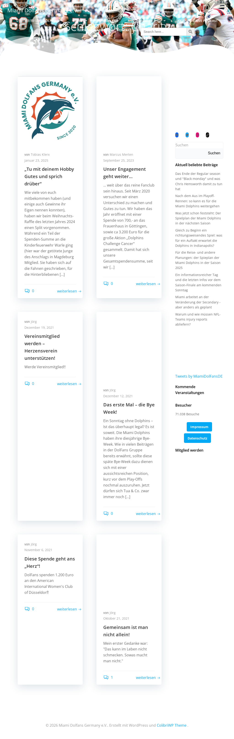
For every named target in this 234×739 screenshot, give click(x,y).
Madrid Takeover (54, 30)
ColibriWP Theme (171, 725)
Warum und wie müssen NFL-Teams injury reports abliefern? (198, 319)
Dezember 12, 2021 (118, 396)
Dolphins (53, 20)
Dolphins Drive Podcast (197, 20)
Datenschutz (197, 438)
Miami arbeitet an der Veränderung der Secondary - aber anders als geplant (198, 302)
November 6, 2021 (38, 550)
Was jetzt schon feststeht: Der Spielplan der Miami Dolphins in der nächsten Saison (198, 218)
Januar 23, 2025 (36, 160)
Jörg (34, 321)
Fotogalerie (108, 20)
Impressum (199, 427)
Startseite (25, 20)
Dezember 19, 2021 (39, 327)
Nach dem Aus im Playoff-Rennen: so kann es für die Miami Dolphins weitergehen (197, 201)
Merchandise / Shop (147, 20)
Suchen (182, 144)
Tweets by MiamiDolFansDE (199, 376)
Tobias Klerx (40, 154)
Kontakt (124, 30)
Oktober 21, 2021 (116, 618)
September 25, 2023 (118, 160)
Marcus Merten (121, 154)
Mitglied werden (93, 30)
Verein (80, 20)
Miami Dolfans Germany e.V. (43, 10)
